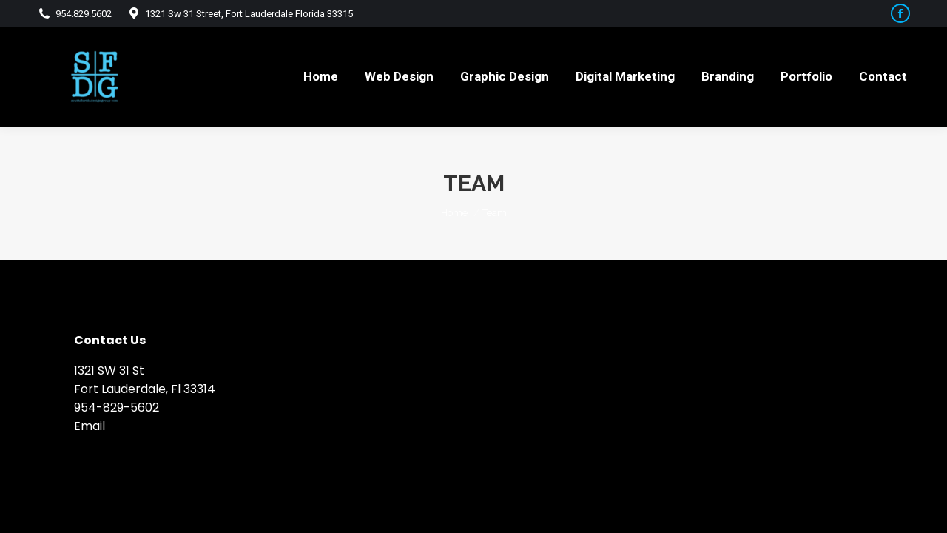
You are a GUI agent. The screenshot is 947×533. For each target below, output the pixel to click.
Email (89, 426)
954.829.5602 (74, 14)
